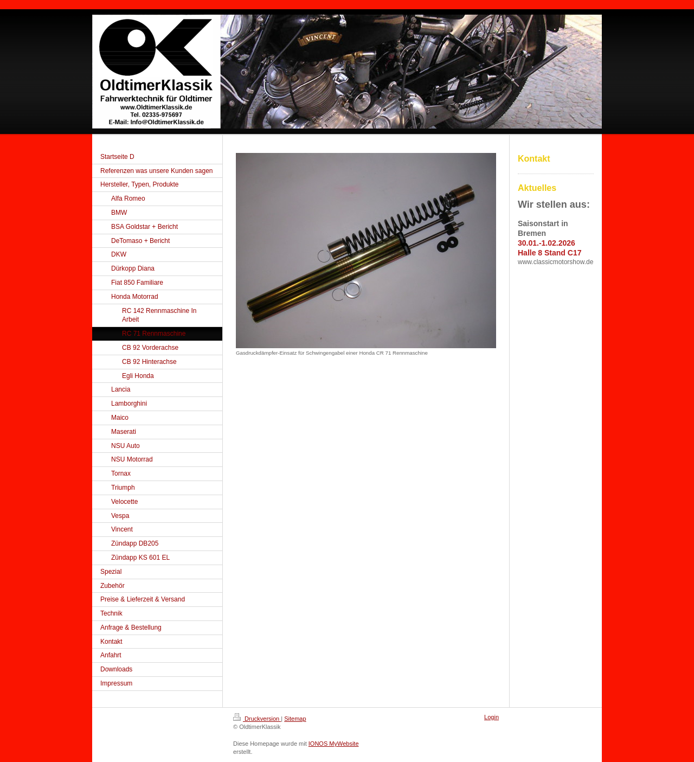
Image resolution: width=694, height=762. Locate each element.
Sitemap (295, 718)
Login (491, 717)
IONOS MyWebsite (334, 743)
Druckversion (257, 718)
